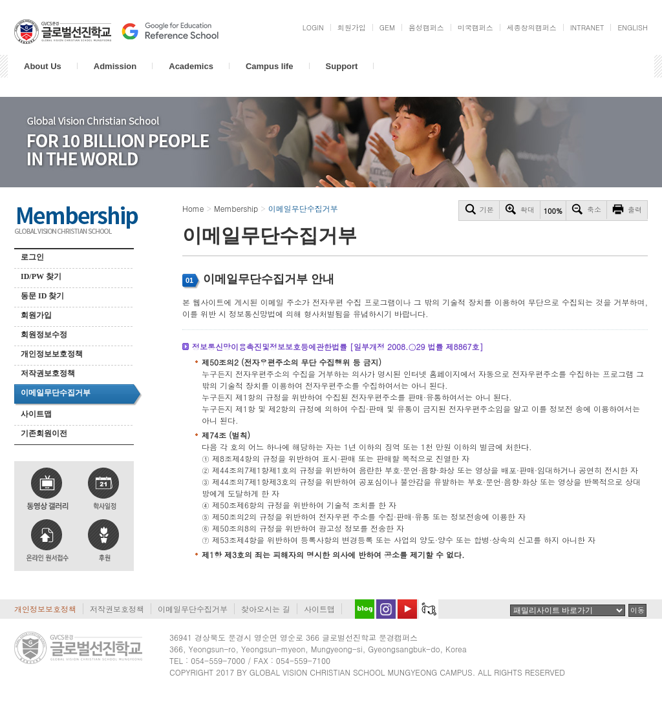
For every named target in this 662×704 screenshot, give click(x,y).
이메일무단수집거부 (56, 392)
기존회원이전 (44, 433)
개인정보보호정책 (52, 353)
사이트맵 (36, 414)
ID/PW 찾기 (41, 276)
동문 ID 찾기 (42, 295)
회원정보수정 (44, 334)
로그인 (32, 257)
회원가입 (36, 315)
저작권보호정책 (48, 373)
